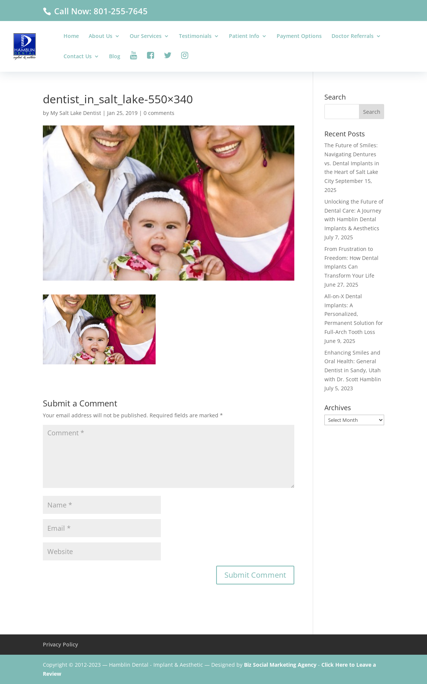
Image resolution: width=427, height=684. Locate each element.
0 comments (159, 112)
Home (71, 36)
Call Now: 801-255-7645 (100, 11)
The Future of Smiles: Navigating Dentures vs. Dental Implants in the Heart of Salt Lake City (351, 163)
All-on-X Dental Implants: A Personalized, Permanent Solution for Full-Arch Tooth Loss (353, 314)
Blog (114, 57)
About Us (100, 36)
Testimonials (195, 36)
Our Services (146, 36)
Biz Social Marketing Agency (280, 664)
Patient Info (244, 36)
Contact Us (78, 57)
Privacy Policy (60, 644)
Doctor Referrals (353, 36)
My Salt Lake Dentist (75, 112)
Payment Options (299, 36)
